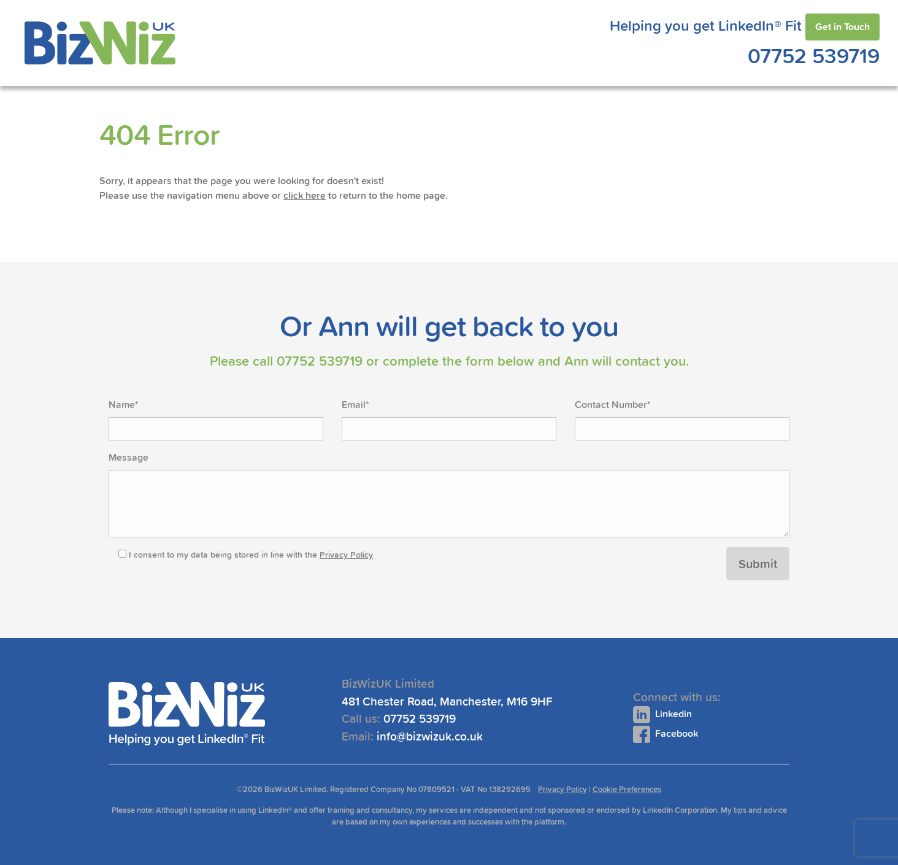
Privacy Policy (346, 578)
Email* (355, 428)
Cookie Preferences (627, 789)
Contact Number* (613, 428)
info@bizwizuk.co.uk (469, 736)
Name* (124, 428)
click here (304, 195)
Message (128, 481)
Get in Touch (842, 27)
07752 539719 (814, 55)
